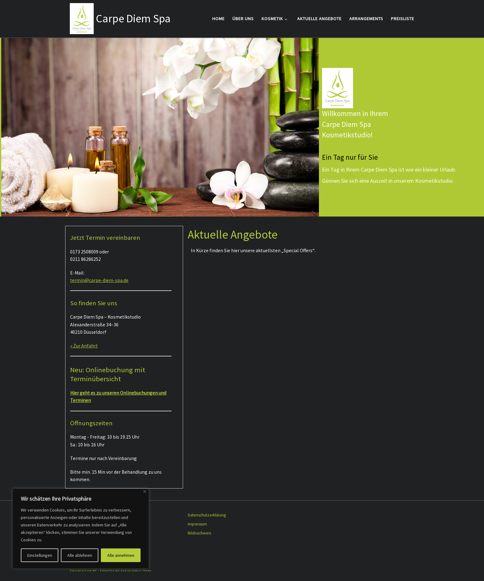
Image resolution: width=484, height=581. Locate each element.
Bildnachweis (199, 533)
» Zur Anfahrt (84, 346)
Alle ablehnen (79, 555)
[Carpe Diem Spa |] (82, 18)
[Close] (144, 491)
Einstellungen (39, 555)
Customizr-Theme (140, 570)
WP (94, 570)
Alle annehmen (120, 555)
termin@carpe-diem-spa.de (99, 280)
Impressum (197, 524)
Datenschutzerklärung (207, 515)
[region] (80, 529)
